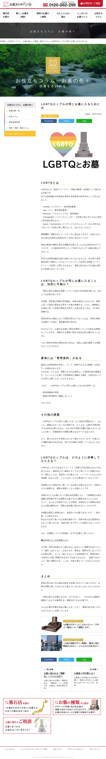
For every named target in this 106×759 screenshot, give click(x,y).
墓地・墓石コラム (50, 116)
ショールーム (9, 749)
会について (57, 749)
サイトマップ (95, 749)
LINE (84, 121)
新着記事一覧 (14, 111)
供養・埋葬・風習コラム (19, 128)
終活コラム (13, 116)
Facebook (49, 121)
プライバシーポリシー (75, 749)
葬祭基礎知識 (14, 122)
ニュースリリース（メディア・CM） (34, 749)
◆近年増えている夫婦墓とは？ (55, 540)
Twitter (66, 121)
